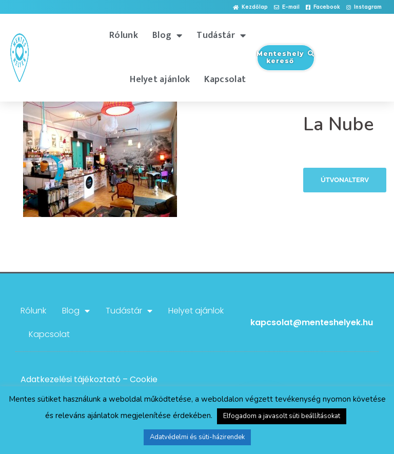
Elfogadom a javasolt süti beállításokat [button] (281, 416)
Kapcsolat (225, 79)
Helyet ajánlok (160, 79)
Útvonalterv (345, 180)
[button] (250, 7)
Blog (167, 35)
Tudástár (221, 35)
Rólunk (123, 35)
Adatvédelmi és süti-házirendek (197, 437)
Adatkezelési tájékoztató (71, 379)
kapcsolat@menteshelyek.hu (311, 322)
